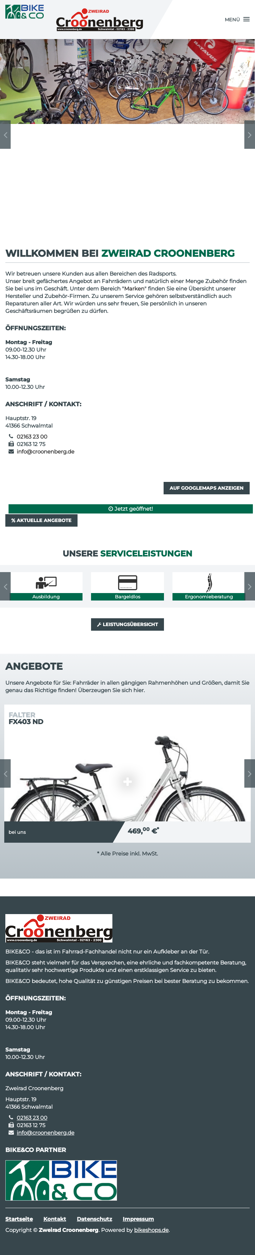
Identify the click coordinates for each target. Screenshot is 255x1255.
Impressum (138, 1219)
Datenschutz (94, 1219)
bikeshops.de (151, 1230)
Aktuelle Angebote (41, 520)
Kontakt (54, 1219)
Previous (5, 134)
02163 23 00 (32, 436)
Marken (134, 288)
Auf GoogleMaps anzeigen (207, 488)
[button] (237, 19)
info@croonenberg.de (45, 451)
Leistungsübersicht (127, 624)
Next (249, 134)
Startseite (19, 1219)
